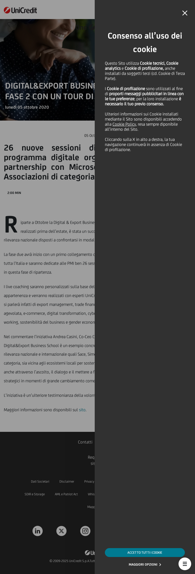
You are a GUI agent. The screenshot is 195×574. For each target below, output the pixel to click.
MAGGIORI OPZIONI (143, 564)
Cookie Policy (124, 124)
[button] (184, 563)
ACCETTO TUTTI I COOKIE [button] (144, 552)
